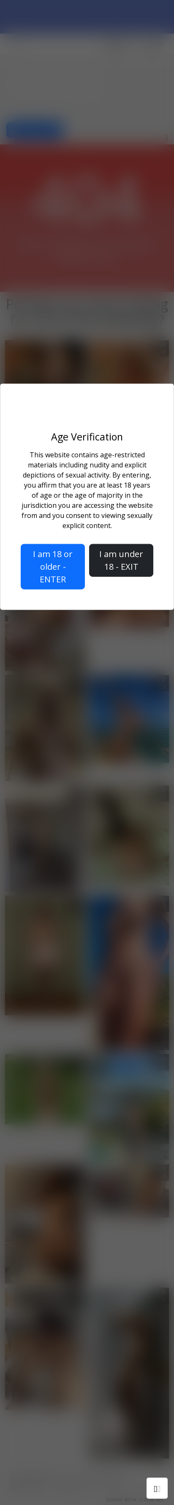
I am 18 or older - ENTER (53, 566)
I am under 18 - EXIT (121, 560)
